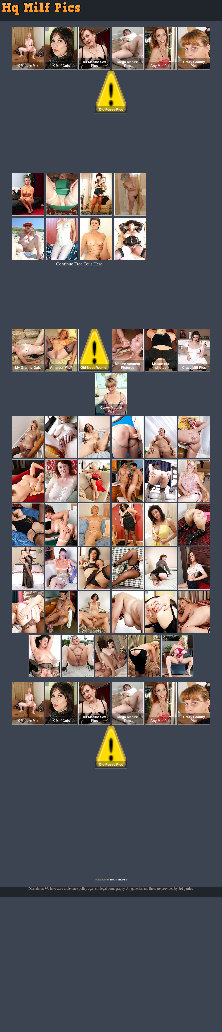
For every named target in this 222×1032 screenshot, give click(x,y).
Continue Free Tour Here (79, 263)
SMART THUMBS (118, 880)
